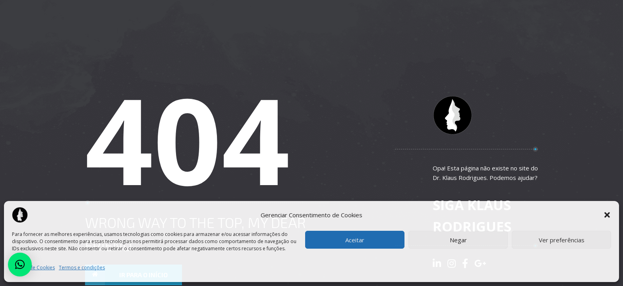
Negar (458, 240)
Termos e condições (82, 267)
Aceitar (354, 240)
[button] (607, 215)
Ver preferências (561, 240)
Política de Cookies (33, 267)
